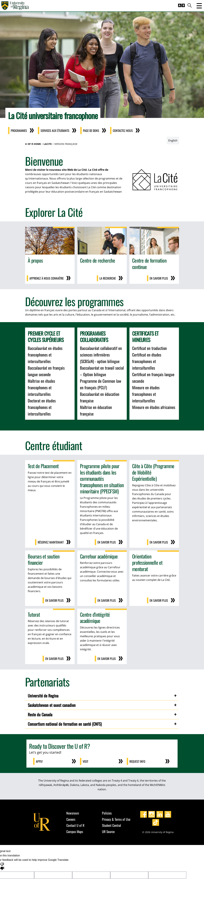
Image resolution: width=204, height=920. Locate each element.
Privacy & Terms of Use (116, 819)
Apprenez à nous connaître (46, 278)
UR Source (108, 831)
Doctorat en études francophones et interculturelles (42, 407)
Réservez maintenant (51, 542)
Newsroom (72, 813)
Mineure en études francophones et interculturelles (146, 394)
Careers (70, 819)
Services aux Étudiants (57, 130)
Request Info (137, 761)
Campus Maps (74, 831)
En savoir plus (159, 278)
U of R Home (33, 144)
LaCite (48, 144)
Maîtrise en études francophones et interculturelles (41, 387)
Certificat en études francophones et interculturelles (146, 361)
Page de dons (93, 130)
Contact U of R (75, 825)
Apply (39, 761)
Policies (107, 813)
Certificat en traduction (149, 348)
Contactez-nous (125, 130)
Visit (85, 761)
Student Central (111, 825)
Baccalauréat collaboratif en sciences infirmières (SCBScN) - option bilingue (101, 354)
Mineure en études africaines (153, 407)
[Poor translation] (2, 866)
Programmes (21, 130)
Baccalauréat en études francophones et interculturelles (45, 354)
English (172, 140)
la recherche (107, 278)
